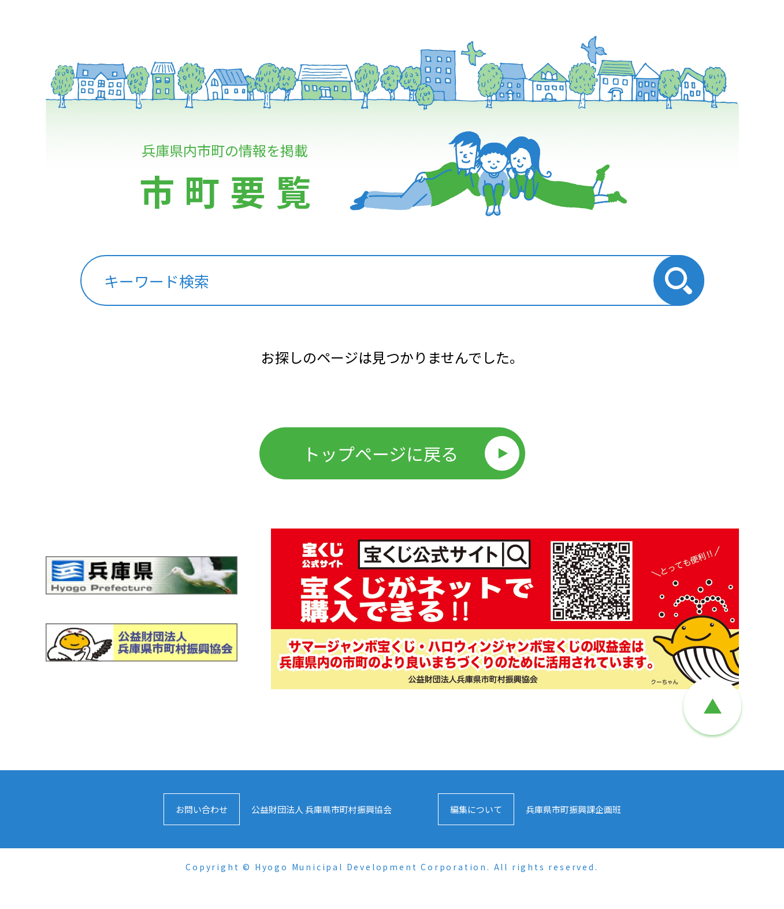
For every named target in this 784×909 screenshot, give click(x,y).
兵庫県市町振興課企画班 (573, 809)
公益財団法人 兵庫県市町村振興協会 (321, 809)
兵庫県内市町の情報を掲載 (227, 183)
